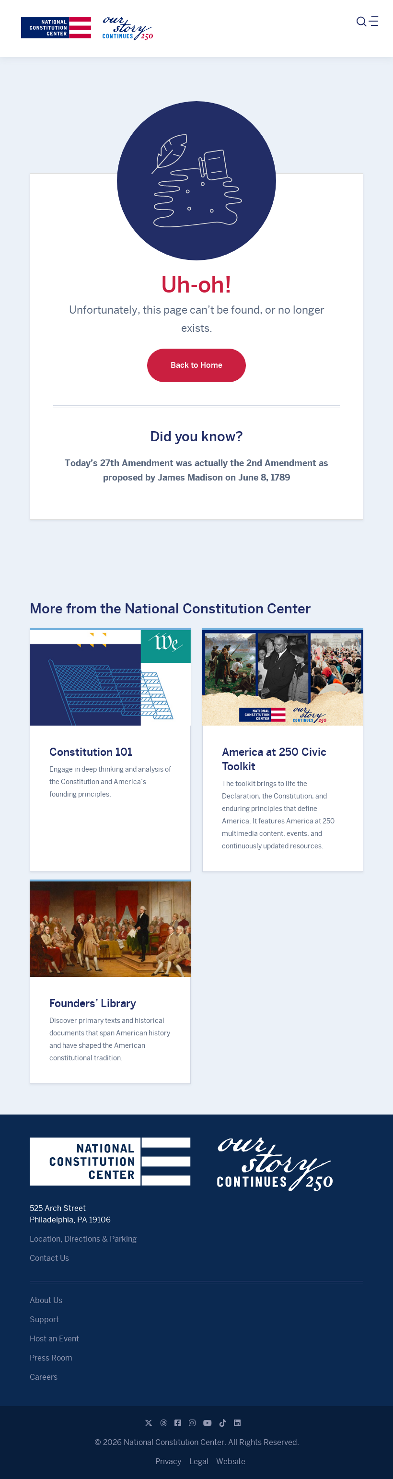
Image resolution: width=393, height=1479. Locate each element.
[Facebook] (177, 1423)
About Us (46, 1300)
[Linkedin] (237, 1423)
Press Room (51, 1357)
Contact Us (49, 1258)
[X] (148, 1423)
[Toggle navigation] (367, 22)
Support (44, 1319)
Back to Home (196, 365)
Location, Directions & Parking (83, 1239)
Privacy (168, 1461)
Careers (44, 1377)
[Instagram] (192, 1423)
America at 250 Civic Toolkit (274, 759)
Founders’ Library (92, 1003)
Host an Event (54, 1338)
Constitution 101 (90, 752)
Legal (198, 1461)
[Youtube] (207, 1423)
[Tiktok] (223, 1423)
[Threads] (163, 1423)
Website (230, 1461)
